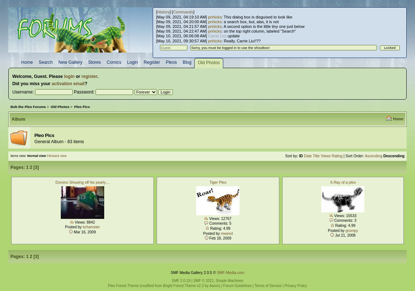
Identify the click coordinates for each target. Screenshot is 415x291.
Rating (337, 156)
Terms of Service (268, 286)
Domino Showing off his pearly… (82, 182)
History (163, 12)
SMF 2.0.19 (181, 281)
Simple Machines (229, 281)
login (69, 76)
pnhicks (214, 17)
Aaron (214, 286)
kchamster (91, 227)
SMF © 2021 (203, 281)
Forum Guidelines (237, 286)
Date (308, 156)
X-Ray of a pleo (343, 182)
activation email (68, 83)
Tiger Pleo (217, 182)
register (89, 76)
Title (316, 156)
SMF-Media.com (230, 273)
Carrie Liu (216, 36)
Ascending (373, 156)
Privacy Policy (295, 286)
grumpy (352, 231)
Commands (183, 12)
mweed (227, 234)
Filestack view (57, 156)
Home (398, 119)
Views (325, 156)
